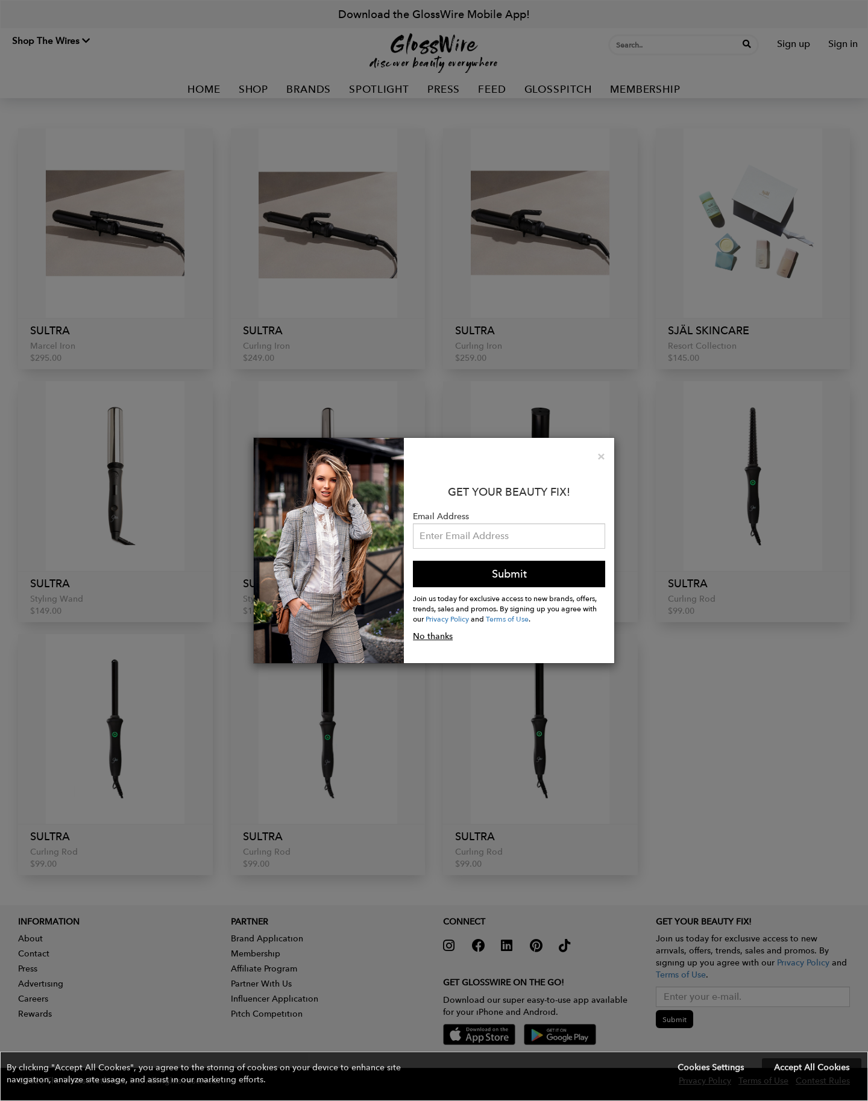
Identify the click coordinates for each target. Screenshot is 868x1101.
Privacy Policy (447, 618)
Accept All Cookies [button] (811, 1067)
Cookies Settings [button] (711, 1067)
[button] (434, 1076)
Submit (509, 574)
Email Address (441, 516)
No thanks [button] (433, 636)
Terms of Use (507, 618)
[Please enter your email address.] (509, 536)
